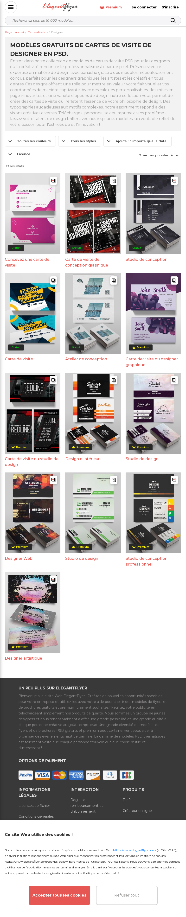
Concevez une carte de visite (27, 262)
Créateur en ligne (137, 811)
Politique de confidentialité (101, 873)
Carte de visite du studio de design (31, 462)
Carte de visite (19, 359)
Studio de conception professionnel (146, 561)
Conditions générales (36, 816)
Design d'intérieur (82, 459)
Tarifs (127, 800)
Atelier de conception (86, 359)
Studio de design (142, 459)
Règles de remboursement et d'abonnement (87, 806)
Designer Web (18, 558)
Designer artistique (23, 658)
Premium (111, 7)
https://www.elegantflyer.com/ (134, 850)
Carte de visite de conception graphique (86, 262)
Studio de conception (146, 259)
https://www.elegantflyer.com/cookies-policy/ (36, 861)
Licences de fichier (34, 805)
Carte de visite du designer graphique (152, 362)
